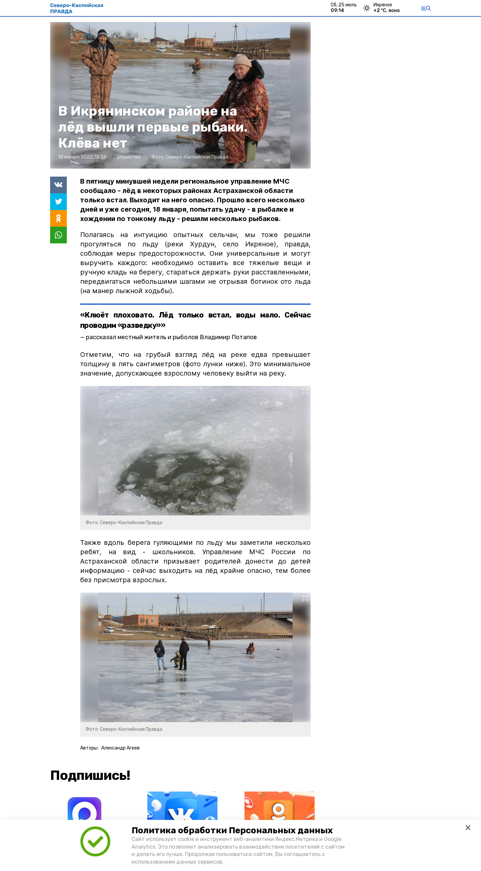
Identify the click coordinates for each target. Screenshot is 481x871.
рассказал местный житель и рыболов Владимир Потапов (171, 337)
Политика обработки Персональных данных (232, 830)
